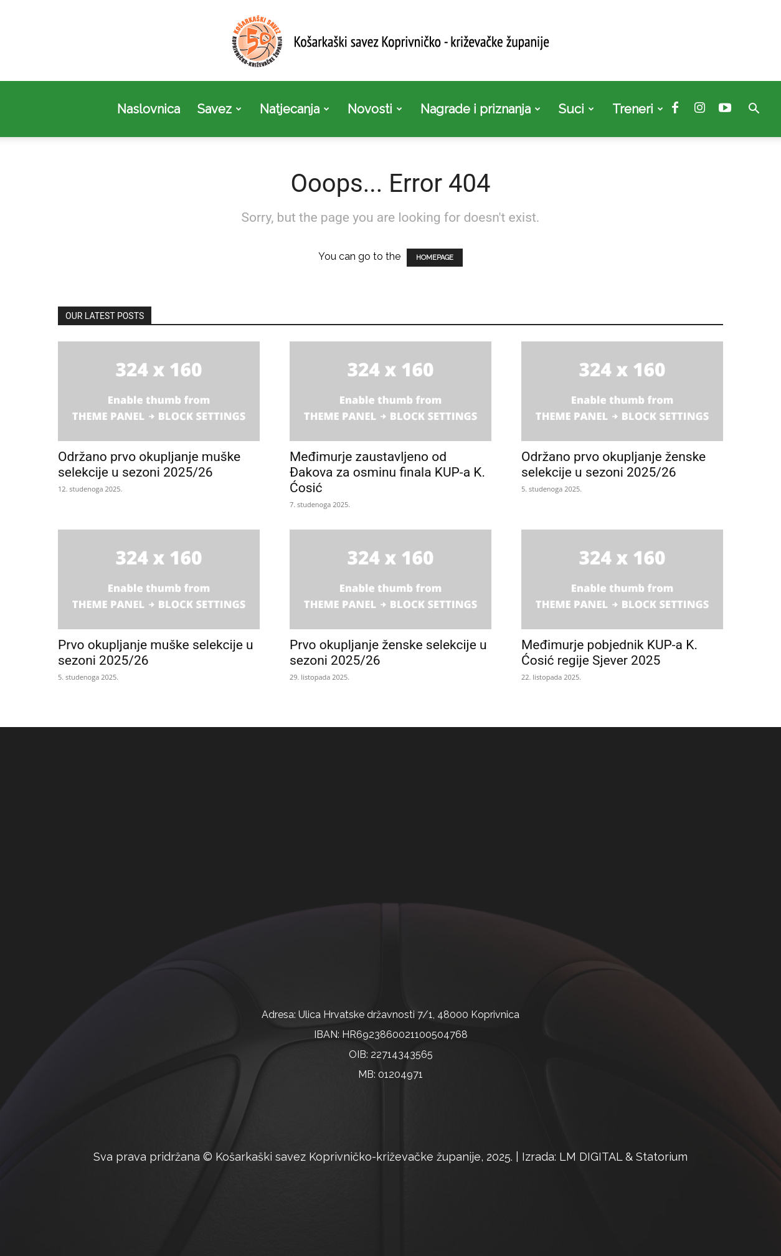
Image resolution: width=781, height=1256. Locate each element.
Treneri (637, 109)
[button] (754, 110)
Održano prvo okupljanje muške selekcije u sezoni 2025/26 (149, 464)
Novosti (375, 109)
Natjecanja (294, 109)
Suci (576, 109)
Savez (219, 109)
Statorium (662, 1156)
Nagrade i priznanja (480, 109)
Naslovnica (148, 109)
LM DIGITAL (590, 1156)
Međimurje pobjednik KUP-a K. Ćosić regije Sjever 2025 (609, 652)
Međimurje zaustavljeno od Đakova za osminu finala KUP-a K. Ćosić (387, 472)
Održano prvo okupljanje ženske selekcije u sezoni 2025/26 (613, 464)
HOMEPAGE (434, 258)
